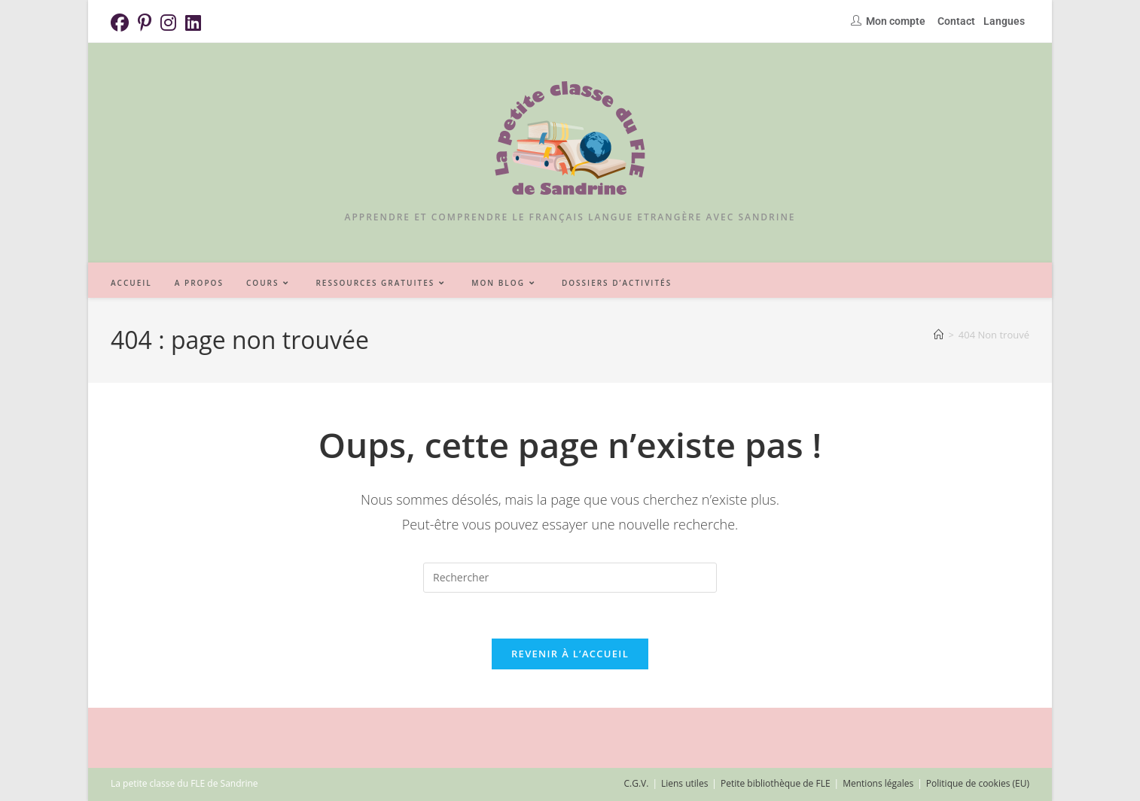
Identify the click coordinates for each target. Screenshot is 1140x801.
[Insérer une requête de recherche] (570, 578)
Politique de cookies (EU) (977, 783)
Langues (1004, 21)
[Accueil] (938, 334)
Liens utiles (684, 783)
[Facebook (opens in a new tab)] (122, 23)
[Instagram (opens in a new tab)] (168, 23)
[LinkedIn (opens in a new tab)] (193, 23)
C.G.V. (635, 783)
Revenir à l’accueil (570, 653)
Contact (956, 21)
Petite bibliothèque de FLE (776, 783)
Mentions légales (878, 783)
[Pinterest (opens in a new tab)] (144, 23)
